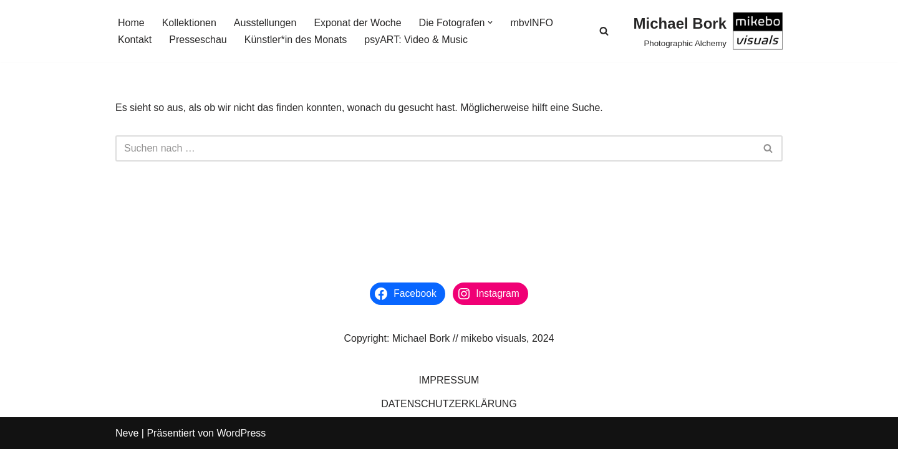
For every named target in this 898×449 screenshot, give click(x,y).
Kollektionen (189, 22)
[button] (490, 22)
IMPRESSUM (449, 380)
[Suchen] (604, 31)
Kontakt (135, 39)
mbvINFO (531, 22)
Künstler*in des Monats (295, 39)
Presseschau (198, 39)
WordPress (241, 433)
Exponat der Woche (357, 22)
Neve (126, 433)
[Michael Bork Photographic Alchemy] (708, 31)
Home (131, 22)
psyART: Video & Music (416, 39)
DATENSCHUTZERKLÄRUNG (449, 403)
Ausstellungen (265, 22)
